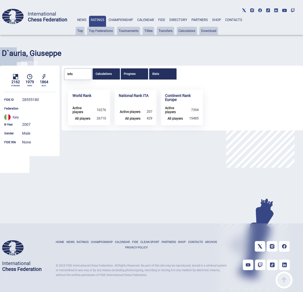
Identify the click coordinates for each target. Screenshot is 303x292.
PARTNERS (199, 20)
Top (80, 31)
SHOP (216, 20)
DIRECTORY (178, 20)
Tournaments (128, 31)
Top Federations (101, 31)
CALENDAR (145, 20)
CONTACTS (233, 20)
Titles (148, 31)
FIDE (161, 20)
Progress (130, 74)
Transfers (165, 31)
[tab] (82, 25)
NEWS (81, 20)
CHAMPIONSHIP (121, 20)
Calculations (104, 74)
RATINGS (97, 20)
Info (70, 74)
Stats (155, 74)
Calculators (186, 31)
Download (208, 31)
